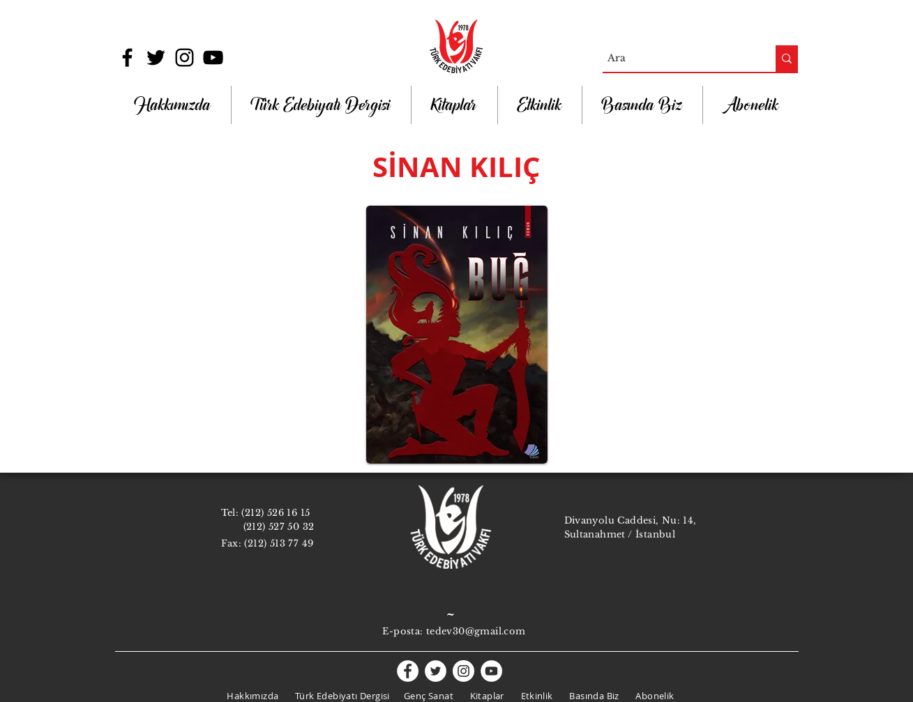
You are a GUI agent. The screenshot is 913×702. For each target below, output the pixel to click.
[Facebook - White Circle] (407, 671)
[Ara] (677, 58)
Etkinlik (537, 695)
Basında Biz (594, 695)
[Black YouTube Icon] (213, 57)
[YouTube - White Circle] (491, 671)
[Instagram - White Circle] (463, 671)
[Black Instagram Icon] (184, 57)
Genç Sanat (428, 695)
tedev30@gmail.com (476, 631)
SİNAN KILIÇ (456, 166)
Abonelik (654, 695)
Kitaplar (487, 695)
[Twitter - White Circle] (435, 671)
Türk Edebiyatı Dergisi (342, 695)
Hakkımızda (252, 695)
